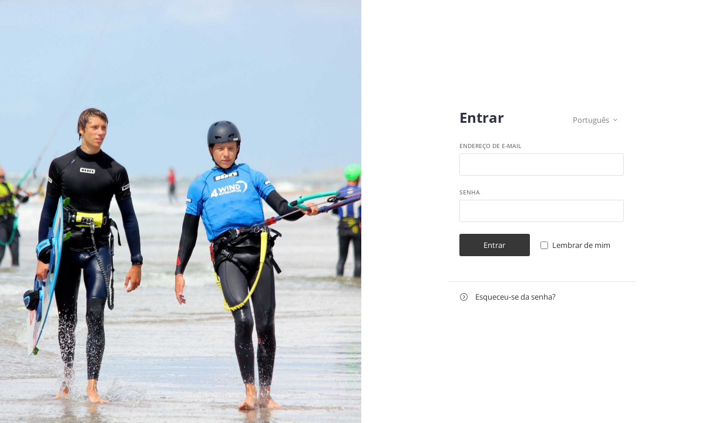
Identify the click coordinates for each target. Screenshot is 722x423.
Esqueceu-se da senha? (508, 297)
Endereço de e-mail (490, 146)
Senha (469, 192)
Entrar (494, 245)
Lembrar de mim (581, 245)
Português (595, 120)
